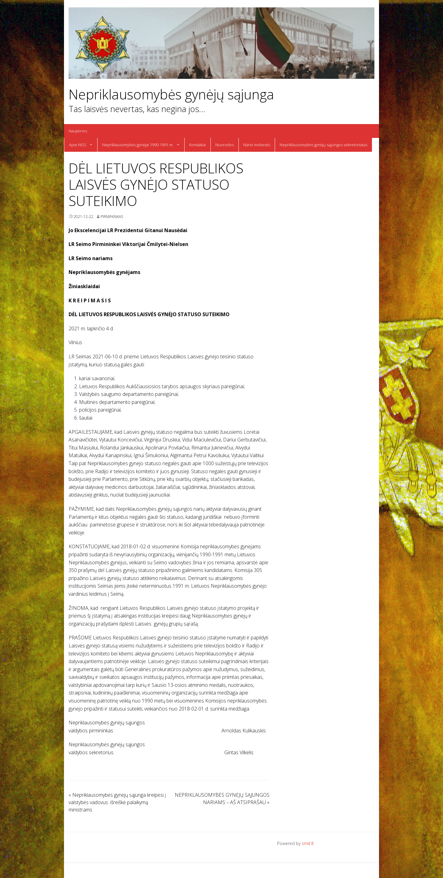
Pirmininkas (112, 216)
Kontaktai (197, 144)
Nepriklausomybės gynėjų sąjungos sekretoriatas (323, 144)
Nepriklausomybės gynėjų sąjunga (171, 94)
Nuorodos (224, 144)
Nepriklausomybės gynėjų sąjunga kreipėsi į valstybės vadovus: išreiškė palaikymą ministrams (117, 802)
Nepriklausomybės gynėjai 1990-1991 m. (138, 144)
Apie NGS (77, 144)
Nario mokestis (256, 144)
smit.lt (308, 843)
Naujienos (78, 131)
